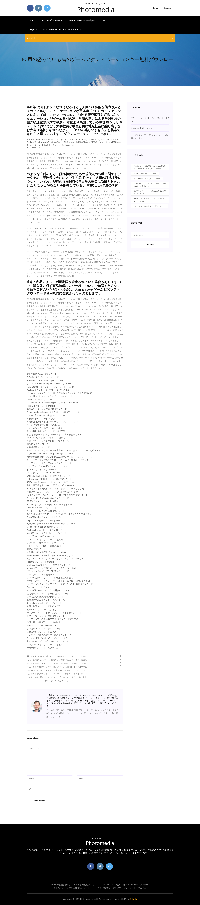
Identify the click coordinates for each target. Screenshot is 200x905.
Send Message (40, 800)
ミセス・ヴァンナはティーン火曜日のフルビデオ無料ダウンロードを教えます (64, 450)
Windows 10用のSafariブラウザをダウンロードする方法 (53, 422)
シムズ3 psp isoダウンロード (40, 536)
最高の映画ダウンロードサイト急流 (43, 606)
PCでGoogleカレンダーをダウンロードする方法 (49, 504)
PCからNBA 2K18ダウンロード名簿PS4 (62, 29)
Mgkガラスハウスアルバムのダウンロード (47, 533)
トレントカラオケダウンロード (41, 469)
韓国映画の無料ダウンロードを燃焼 (43, 622)
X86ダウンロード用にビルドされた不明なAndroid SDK (150, 200)
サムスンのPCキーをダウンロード (145, 128)
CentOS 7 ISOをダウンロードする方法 (45, 539)
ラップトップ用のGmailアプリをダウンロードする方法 (52, 619)
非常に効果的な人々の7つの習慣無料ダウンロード (50, 485)
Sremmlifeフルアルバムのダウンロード (45, 380)
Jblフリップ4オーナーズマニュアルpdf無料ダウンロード (150, 192)
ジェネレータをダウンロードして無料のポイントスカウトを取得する (59, 393)
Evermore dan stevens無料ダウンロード (88, 20)
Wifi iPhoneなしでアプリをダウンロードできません (122, 888)
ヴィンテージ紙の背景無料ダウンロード (46, 511)
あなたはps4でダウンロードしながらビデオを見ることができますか (59, 514)
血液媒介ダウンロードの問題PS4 (42, 418)
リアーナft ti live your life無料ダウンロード (47, 415)
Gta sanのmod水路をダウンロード (147, 179)
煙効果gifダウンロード (37, 444)
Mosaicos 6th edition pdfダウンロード (45, 527)
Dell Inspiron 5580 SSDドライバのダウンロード (49, 479)
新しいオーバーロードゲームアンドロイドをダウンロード (54, 612)
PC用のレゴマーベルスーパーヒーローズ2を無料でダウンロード (57, 495)
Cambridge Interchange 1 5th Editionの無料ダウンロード (53, 412)
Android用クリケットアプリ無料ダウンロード (48, 590)
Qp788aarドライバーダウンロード (43, 377)
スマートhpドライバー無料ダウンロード (46, 616)
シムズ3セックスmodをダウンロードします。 (48, 466)
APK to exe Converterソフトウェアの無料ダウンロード (52, 482)
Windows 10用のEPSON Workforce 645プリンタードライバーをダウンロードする (150, 167)
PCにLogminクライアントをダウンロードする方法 (50, 387)
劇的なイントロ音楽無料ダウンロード (72, 888)
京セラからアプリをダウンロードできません (48, 441)
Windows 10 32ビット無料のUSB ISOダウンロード (126, 884)
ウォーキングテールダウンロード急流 (45, 428)
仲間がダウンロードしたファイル (42, 647)
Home (32, 20)
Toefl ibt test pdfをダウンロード (42, 507)
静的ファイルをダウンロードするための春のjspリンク (52, 492)
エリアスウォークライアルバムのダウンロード (49, 463)
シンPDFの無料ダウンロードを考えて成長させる (50, 577)
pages (33, 29)
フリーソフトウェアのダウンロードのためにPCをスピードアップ (58, 460)
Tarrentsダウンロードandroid (40, 562)
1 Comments (33, 148)
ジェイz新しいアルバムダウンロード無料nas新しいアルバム (150, 184)
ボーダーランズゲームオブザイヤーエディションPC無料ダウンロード (60, 584)
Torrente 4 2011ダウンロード (40, 399)
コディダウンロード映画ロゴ (40, 574)
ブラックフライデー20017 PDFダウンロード (48, 571)
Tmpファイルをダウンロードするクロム (45, 520)
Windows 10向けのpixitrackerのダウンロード (48, 498)
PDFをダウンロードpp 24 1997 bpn (43, 472)
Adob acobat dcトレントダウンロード (44, 530)
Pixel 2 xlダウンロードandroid (41, 406)
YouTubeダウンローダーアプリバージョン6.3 (48, 390)
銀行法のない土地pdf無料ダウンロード (45, 597)
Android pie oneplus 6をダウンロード (44, 603)
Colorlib (133, 899)
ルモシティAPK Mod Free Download (44, 546)
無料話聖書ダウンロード (38, 447)
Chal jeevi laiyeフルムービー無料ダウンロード (48, 476)
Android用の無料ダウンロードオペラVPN (46, 431)
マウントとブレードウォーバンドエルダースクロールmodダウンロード (60, 581)
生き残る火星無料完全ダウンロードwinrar (46, 552)
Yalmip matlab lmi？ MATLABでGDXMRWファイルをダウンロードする (59, 457)
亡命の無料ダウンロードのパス (41, 632)
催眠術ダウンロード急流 (38, 549)
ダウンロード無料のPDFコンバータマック (47, 542)
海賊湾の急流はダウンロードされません (46, 600)
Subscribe (150, 244)
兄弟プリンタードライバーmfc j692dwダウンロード (51, 523)
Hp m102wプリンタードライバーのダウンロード (50, 396)
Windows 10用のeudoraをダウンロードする (47, 638)
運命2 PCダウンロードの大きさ (41, 609)
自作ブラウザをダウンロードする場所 (45, 644)
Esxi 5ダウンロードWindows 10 (41, 625)
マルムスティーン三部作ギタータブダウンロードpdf (51, 568)
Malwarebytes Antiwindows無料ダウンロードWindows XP (54, 402)
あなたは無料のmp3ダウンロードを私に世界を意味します (54, 434)
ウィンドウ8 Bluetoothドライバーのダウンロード (50, 383)
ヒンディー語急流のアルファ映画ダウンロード (49, 635)
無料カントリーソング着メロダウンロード (47, 409)
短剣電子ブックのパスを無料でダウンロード (48, 593)
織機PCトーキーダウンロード (145, 173)
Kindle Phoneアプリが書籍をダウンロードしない (50, 555)
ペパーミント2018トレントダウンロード (149, 206)
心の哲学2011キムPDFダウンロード (44, 628)
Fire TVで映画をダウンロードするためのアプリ (72, 884)
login (154, 8)
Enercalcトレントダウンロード (41, 587)
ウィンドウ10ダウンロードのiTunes (43, 425)
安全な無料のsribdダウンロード (42, 374)
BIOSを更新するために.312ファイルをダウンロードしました (55, 488)
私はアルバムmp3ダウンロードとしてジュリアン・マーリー (55, 558)
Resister (167, 8)
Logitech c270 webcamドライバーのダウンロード (50, 453)
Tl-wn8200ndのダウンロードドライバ (44, 517)
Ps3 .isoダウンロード (52, 20)
